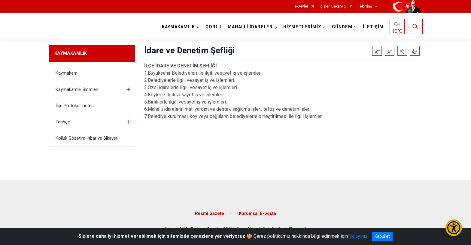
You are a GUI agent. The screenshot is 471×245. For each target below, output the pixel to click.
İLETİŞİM (373, 26)
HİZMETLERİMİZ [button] (302, 26)
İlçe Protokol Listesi (75, 105)
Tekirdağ (365, 6)
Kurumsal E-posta (257, 213)
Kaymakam (66, 73)
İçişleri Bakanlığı (333, 6)
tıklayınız (358, 236)
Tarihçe (63, 122)
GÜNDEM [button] (342, 26)
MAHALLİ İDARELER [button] (250, 26)
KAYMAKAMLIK (70, 53)
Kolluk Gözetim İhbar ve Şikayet (86, 138)
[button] (402, 51)
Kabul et (382, 236)
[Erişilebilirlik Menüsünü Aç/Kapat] (453, 227)
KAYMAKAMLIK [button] (178, 26)
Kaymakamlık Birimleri (77, 89)
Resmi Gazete (209, 213)
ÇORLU (213, 26)
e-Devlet (301, 6)
